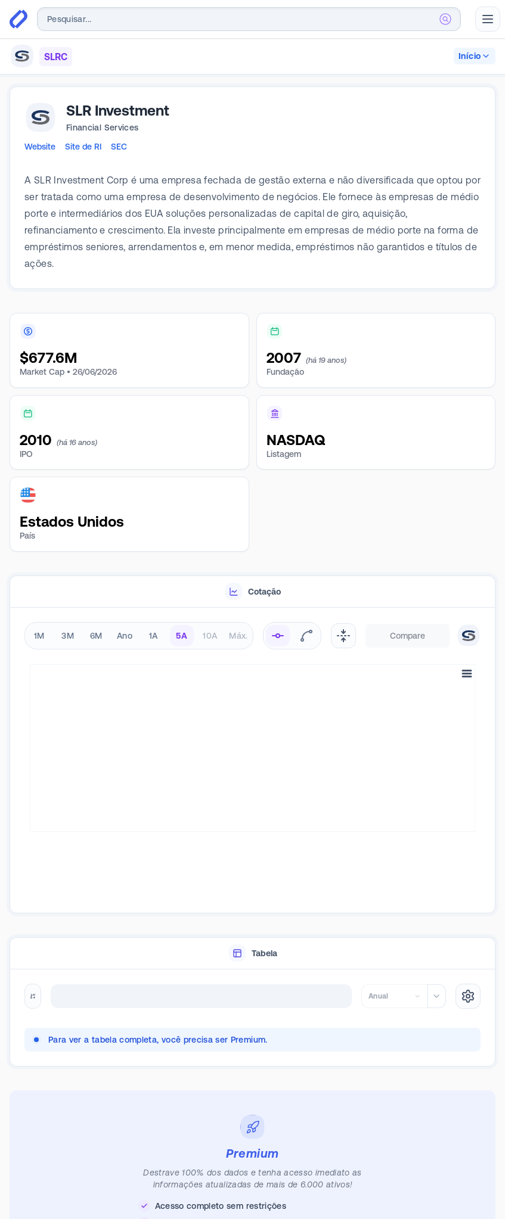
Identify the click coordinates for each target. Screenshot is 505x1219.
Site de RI (83, 146)
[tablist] (252, 592)
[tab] (252, 592)
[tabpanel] (252, 737)
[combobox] (249, 19)
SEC (119, 146)
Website (39, 146)
